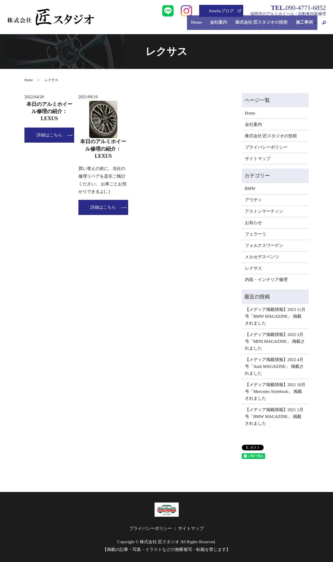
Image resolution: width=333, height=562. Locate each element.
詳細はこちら (49, 135)
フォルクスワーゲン (264, 245)
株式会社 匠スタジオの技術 (262, 25)
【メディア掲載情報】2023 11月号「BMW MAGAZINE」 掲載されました (275, 316)
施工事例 (302, 25)
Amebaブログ (221, 11)
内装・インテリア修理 (266, 279)
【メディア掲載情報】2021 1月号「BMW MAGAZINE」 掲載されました (274, 416)
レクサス (253, 268)
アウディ (253, 200)
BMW (250, 188)
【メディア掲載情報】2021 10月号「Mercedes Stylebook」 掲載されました (275, 391)
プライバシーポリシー (266, 147)
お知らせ (253, 222)
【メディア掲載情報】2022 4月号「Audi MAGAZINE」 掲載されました (274, 366)
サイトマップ (257, 158)
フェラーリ (255, 234)
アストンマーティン (264, 211)
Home (201, 25)
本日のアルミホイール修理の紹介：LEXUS (49, 111)
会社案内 (221, 25)
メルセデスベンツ (262, 257)
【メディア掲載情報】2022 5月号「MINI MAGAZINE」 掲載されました (275, 341)
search (321, 25)
